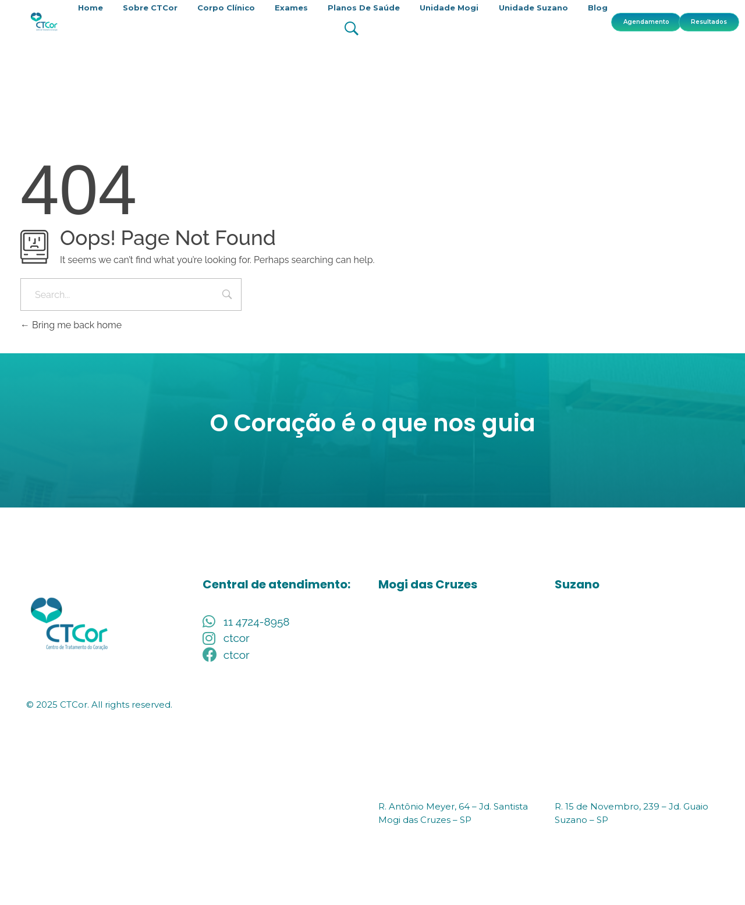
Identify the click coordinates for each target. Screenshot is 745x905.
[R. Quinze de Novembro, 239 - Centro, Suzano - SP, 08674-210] (637, 700)
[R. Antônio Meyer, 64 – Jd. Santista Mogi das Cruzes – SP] (460, 700)
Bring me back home (71, 325)
